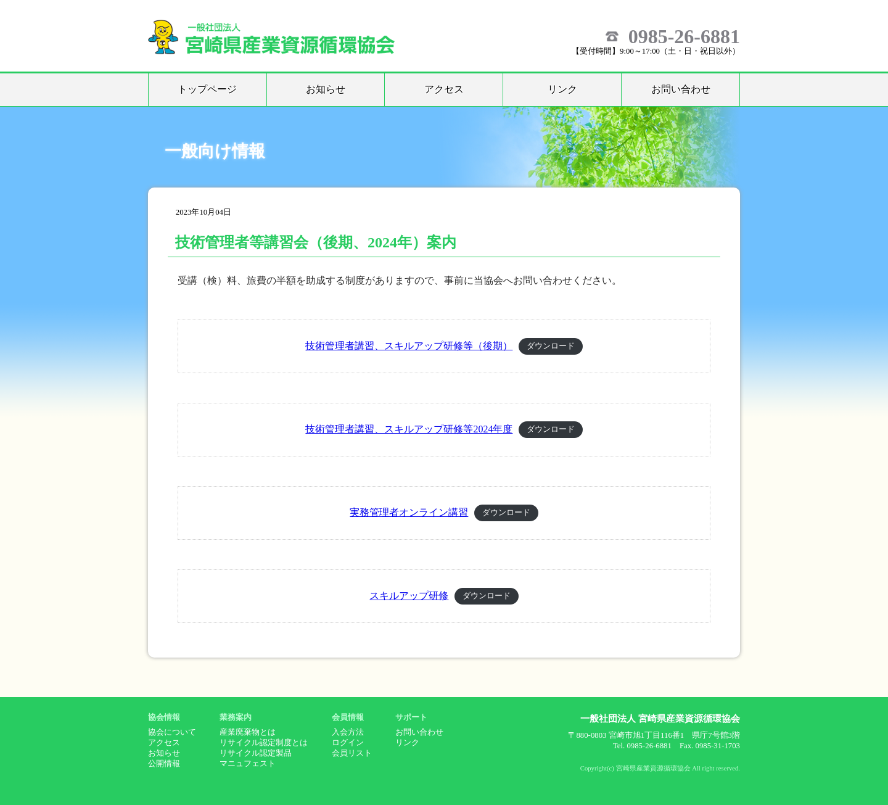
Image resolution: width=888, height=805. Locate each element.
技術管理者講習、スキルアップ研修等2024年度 (408, 429)
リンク (562, 89)
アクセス (444, 89)
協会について (172, 732)
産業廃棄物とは (248, 732)
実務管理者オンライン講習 (409, 512)
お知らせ (325, 89)
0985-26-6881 (684, 36)
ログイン (348, 742)
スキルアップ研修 (408, 595)
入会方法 (348, 732)
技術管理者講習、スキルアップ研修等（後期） (408, 346)
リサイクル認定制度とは (264, 742)
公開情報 (164, 763)
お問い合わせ (680, 89)
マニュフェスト (248, 763)
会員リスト (352, 753)
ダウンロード (551, 346)
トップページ (207, 89)
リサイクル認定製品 (256, 753)
